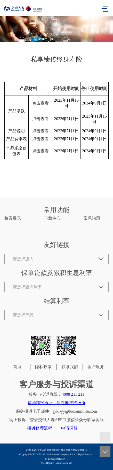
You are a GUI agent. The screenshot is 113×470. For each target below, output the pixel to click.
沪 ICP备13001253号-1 (56, 459)
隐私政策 (43, 367)
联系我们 (69, 367)
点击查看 (40, 103)
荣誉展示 (12, 218)
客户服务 (95, 367)
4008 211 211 (73, 394)
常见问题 (92, 218)
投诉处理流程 (39, 428)
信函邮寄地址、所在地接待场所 (56, 403)
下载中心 (52, 218)
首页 (17, 367)
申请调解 (69, 428)
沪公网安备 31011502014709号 (56, 463)
